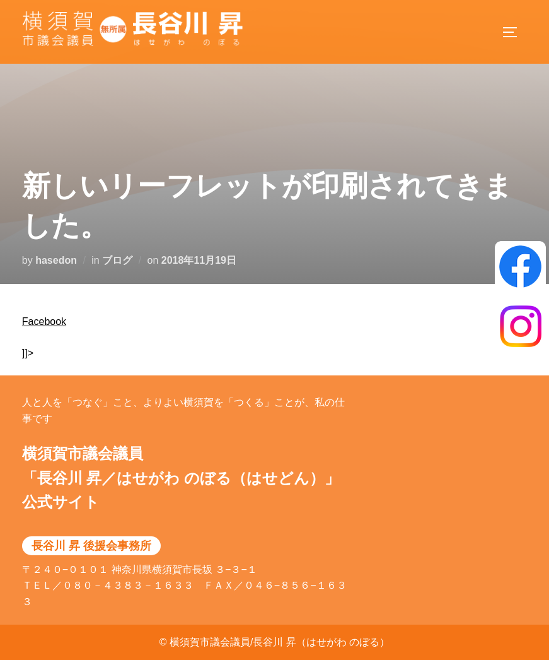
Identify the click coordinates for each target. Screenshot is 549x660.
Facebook (44, 321)
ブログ (117, 260)
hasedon (56, 260)
